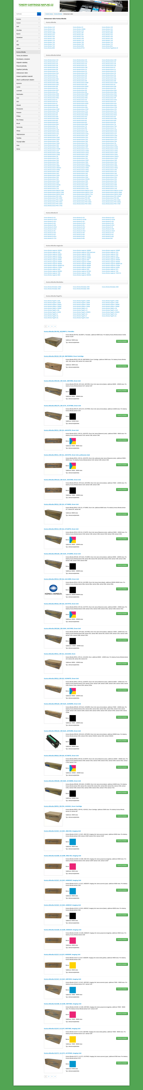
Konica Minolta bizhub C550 (51, 177)
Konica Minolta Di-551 (108, 234)
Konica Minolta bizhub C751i (109, 186)
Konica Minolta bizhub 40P (109, 98)
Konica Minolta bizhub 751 (51, 126)
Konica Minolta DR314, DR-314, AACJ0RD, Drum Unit (61, 579)
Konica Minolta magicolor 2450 (110, 256)
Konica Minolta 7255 (78, 44)
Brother (28, 19)
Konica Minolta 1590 (107, 31)
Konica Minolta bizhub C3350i (52, 154)
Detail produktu (122, 341)
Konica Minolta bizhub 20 (108, 67)
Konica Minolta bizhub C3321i (81, 152)
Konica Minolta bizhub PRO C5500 (111, 200)
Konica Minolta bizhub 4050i (109, 96)
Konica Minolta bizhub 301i (51, 81)
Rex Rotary (28, 120)
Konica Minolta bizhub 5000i (80, 113)
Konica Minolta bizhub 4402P (80, 103)
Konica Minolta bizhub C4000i (81, 168)
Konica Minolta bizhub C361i (109, 162)
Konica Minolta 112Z (49, 27)
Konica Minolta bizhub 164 (80, 63)
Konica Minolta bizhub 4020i (51, 96)
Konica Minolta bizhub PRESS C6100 (54, 194)
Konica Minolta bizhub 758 (51, 128)
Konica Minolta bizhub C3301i (110, 151)
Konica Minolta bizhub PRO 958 (110, 198)
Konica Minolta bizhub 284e (51, 79)
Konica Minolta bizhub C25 (51, 135)
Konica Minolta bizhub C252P (52, 139)
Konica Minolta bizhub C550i (80, 177)
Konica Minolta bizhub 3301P (109, 82)
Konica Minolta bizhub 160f (109, 60)
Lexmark (28, 90)
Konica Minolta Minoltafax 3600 (52, 289)
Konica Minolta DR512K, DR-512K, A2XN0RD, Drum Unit (62, 704)
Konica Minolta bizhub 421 (51, 101)
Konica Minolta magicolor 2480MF (53, 258)
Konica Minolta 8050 (49, 48)
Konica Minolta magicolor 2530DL (53, 260)
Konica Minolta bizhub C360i (80, 162)
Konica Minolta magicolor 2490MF (82, 258)
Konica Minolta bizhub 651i (51, 122)
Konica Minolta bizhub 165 (109, 63)
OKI (28, 101)
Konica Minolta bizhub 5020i (80, 115)
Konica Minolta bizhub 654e (51, 124)
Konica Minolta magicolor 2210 (110, 252)
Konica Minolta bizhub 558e (109, 118)
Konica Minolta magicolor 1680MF (82, 250)
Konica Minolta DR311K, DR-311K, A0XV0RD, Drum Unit (62, 480)
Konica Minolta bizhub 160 (80, 60)
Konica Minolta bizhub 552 (109, 116)
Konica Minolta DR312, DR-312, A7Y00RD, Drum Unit (61, 504)
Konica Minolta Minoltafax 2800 (110, 287)
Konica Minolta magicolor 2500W (110, 258)
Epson (28, 34)
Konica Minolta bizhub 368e (109, 92)
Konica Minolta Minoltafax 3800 (81, 289)
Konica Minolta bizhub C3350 (109, 152)
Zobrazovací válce (22, 73)
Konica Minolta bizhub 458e (80, 107)
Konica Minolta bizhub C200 (109, 130)
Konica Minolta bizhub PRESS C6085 (112, 192)
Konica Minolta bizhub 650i (109, 120)
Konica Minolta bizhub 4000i (51, 94)
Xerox (28, 149)
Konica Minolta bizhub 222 (80, 71)
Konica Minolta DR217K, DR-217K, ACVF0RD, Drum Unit (62, 405)
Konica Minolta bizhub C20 (80, 130)
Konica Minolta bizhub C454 (109, 173)
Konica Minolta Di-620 (79, 236)
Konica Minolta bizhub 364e (109, 90)
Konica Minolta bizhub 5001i (109, 113)
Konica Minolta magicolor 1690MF (111, 250)
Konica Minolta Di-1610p (108, 219)
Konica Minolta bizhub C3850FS (81, 166)
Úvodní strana (49, 14)
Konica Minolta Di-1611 (50, 221)
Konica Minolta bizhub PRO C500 (82, 200)
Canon (28, 23)
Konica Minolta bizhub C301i (109, 145)
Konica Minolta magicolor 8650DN (82, 275)
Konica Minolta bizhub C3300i (81, 151)
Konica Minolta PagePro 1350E (110, 302)
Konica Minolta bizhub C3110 (80, 149)
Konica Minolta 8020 (78, 46)
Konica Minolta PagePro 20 (80, 310)
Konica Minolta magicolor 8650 (52, 275)
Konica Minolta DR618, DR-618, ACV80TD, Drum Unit (61, 755)
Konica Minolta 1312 (107, 29)
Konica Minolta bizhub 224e (51, 73)
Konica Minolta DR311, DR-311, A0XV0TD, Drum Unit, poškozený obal (67, 455)
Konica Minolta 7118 (78, 40)
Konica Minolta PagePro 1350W (81, 304)
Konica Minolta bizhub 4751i (80, 111)
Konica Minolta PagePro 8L (51, 318)
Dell (28, 26)
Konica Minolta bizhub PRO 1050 (53, 196)
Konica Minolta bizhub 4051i (51, 98)
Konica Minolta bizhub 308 (109, 81)
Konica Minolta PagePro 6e (80, 314)
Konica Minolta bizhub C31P (51, 151)
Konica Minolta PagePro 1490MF (52, 308)
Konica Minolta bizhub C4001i (110, 168)
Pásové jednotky (21, 66)
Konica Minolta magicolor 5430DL (82, 267)
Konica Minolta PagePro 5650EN (110, 312)
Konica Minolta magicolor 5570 (110, 269)
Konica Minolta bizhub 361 (51, 88)
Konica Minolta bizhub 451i (80, 105)
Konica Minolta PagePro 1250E (110, 301)
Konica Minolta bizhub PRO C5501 (53, 202)
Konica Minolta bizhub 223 (109, 71)
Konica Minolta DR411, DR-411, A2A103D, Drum (59, 654)
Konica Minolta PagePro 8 (80, 316)
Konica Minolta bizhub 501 (51, 115)
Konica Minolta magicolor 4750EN (53, 267)
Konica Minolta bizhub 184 (109, 65)
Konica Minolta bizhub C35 (51, 156)
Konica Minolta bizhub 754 (80, 126)
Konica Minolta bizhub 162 (109, 62)
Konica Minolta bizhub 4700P (51, 109)
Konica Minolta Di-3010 (50, 229)
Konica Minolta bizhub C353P (81, 160)
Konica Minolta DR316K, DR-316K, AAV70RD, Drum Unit (62, 628)
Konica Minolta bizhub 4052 (80, 98)
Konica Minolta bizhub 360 (51, 86)
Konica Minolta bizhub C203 (51, 132)
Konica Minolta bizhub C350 (80, 156)
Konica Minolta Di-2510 (108, 225)
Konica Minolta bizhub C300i (80, 145)
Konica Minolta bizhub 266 (51, 77)
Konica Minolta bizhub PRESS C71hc (83, 194)
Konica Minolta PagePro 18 (80, 308)
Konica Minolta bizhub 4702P (80, 109)
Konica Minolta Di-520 (50, 234)
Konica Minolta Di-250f (50, 225)
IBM (28, 45)
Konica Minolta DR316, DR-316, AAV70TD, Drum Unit (61, 604)
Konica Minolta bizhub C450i (51, 171)
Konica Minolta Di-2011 (79, 223)
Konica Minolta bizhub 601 (80, 120)
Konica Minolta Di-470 (108, 233)
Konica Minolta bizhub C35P (109, 160)
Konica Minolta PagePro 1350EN (52, 304)
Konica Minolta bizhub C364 (51, 164)
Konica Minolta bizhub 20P (51, 69)
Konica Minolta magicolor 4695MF (82, 265)
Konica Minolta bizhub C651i (80, 183)
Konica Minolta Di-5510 (50, 236)
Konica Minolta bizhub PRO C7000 (111, 204)
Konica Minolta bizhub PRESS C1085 (54, 192)
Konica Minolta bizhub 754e (109, 126)
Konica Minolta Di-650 (108, 236)
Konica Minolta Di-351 (50, 231)
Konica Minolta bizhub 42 (50, 99)
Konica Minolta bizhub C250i (109, 135)
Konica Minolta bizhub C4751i (110, 175)
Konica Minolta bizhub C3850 (52, 166)
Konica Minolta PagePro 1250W (52, 302)
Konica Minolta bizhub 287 (80, 79)
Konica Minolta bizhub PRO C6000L (111, 202)
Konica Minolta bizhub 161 (51, 62)
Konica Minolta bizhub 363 (80, 90)
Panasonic (28, 109)
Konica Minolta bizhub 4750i (51, 111)
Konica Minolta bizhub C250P (52, 137)
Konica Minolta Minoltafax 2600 (81, 287)
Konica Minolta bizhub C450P (81, 171)
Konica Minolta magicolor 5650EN (53, 271)
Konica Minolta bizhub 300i (109, 79)
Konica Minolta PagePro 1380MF (110, 304)
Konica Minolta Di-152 (79, 217)
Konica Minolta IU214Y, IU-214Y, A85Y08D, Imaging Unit (62, 1028)
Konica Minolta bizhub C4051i (81, 169)
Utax (28, 145)
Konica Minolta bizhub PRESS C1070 (83, 190)
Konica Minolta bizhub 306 (80, 81)
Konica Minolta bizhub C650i (51, 183)
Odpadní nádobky (21, 62)
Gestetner (28, 37)
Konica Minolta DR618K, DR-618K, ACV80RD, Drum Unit (62, 781)
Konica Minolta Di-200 (50, 223)
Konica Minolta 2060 (107, 33)
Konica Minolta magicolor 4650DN (111, 261)
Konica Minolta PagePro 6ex (109, 314)
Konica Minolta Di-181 (79, 221)
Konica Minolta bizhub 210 (80, 69)
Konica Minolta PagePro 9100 (81, 318)
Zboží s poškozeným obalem (25, 80)
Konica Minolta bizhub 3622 (51, 90)
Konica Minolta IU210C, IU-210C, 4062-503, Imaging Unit (62, 831)
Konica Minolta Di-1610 (108, 217)
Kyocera (28, 83)
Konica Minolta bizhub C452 (80, 173)
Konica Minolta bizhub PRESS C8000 (112, 194)
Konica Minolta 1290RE (79, 29)
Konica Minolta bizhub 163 (51, 63)
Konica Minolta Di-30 (107, 227)
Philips (28, 116)
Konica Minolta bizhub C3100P (52, 149)
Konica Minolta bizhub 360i (109, 86)
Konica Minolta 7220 (49, 44)
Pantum (28, 112)
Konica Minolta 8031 (107, 46)
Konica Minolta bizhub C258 (51, 141)
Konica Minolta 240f (78, 34)
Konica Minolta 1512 (49, 31)
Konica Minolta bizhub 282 (80, 77)
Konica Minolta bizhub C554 (109, 179)
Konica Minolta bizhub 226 (109, 73)
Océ (28, 98)
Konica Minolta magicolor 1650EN (53, 250)
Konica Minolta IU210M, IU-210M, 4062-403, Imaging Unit (62, 855)
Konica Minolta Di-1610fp (79, 219)
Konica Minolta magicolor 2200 (52, 252)
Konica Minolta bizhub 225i (80, 73)
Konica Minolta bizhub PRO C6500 (53, 204)
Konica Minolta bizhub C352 (80, 158)
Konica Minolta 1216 (49, 29)
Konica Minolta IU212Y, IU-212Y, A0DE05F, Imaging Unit (62, 954)
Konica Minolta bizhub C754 (51, 188)
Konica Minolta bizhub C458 (80, 175)
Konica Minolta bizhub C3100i (110, 147)
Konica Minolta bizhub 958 (80, 128)
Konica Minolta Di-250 (108, 223)
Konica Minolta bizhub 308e (51, 82)
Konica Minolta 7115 (49, 40)
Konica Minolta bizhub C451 (109, 171)
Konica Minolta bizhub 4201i (109, 99)
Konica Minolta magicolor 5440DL (111, 267)
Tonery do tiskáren (22, 55)
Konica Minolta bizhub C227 (109, 133)
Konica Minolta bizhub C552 (51, 179)
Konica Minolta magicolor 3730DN (82, 261)
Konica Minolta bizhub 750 (109, 124)
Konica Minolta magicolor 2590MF (53, 261)
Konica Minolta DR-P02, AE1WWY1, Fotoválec (59, 331)
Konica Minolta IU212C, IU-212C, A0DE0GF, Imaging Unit (62, 880)
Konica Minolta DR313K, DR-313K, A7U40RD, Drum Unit (62, 554)
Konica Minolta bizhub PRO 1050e (82, 196)
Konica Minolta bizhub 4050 (80, 96)
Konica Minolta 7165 (78, 42)
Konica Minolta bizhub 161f (80, 62)
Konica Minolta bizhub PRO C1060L (53, 200)
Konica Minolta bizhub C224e (80, 133)
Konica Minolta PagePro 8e (109, 316)
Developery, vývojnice (23, 59)
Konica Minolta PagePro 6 (51, 314)
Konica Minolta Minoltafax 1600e (52, 287)
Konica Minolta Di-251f (79, 227)
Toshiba (28, 138)
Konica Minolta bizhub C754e (80, 188)
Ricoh (28, 123)
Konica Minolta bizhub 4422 (109, 103)
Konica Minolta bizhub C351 (51, 158)
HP (28, 41)
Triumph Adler (28, 141)
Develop (28, 30)
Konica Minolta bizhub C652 (109, 183)
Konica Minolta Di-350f (108, 229)
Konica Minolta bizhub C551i (109, 177)
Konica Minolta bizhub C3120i (110, 149)
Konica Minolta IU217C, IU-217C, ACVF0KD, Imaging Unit (62, 1053)
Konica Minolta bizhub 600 (51, 120)
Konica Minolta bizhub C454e (52, 175)
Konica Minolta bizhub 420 (80, 99)
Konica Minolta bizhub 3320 (51, 84)
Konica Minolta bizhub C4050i (52, 169)
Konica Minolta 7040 (78, 38)
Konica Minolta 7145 (107, 40)
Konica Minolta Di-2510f (50, 227)
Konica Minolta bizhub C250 (80, 135)
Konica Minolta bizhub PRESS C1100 (83, 192)
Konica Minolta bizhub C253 (80, 139)
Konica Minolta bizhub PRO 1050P (53, 198)
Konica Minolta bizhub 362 (109, 88)
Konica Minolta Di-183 (108, 221)
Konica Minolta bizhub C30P (80, 147)
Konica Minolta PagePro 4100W (52, 312)
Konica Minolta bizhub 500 (51, 113)
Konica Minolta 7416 (49, 46)
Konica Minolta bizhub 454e (109, 105)
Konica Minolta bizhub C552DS (81, 179)
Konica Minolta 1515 (78, 31)
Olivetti (28, 105)
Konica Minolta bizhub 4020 (109, 94)
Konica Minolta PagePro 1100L (52, 301)
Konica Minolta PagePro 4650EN (81, 312)
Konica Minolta (28, 52)
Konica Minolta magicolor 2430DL (82, 256)
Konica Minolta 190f (78, 33)
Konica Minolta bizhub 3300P (80, 82)
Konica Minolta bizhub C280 (80, 141)
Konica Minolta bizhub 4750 (109, 109)
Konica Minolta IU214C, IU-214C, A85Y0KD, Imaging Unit (62, 979)
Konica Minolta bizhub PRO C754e (53, 205)
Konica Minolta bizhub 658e (80, 124)
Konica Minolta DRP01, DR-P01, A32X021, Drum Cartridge (63, 806)
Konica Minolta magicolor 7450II (81, 273)
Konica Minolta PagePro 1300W (81, 302)
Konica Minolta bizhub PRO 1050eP (111, 196)
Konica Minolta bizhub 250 (80, 75)
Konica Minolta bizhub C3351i (110, 154)
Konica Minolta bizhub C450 (109, 169)
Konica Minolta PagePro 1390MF (52, 306)
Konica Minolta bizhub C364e (80, 164)
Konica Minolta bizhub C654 (80, 185)
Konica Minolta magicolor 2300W (81, 254)
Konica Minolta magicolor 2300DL (53, 254)
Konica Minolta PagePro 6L (51, 316)
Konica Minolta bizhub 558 (80, 118)
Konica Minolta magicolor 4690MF (82, 263)
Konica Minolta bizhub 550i (51, 116)
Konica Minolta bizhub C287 (80, 143)
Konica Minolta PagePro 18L (109, 308)
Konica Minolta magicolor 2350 (110, 254)
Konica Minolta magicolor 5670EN (82, 271)
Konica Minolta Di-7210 (50, 238)
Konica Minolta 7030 (49, 38)
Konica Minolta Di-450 (79, 233)
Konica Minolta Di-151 (50, 217)
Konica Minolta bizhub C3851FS (52, 168)
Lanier (28, 87)
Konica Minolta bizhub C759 (109, 188)
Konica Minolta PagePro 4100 (110, 310)
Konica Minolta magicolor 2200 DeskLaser (84, 252)
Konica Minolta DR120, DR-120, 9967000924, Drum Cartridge (64, 356)
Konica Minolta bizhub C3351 (80, 154)
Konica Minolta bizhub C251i (80, 137)
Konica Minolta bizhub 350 (80, 84)
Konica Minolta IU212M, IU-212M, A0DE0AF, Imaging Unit (62, 930)
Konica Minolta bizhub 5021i (109, 115)
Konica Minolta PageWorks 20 (110, 48)
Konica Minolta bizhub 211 (109, 69)
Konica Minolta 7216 (107, 42)
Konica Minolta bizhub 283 (109, 77)
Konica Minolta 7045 (107, 38)
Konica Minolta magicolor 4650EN (53, 263)
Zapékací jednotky (22, 69)
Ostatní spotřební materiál (24, 76)
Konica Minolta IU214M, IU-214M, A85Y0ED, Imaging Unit (62, 1004)
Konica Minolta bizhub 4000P (80, 94)
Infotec (28, 48)
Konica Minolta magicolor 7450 (52, 273)
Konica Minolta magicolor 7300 (110, 271)
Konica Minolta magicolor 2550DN (111, 260)
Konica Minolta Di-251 (79, 225)
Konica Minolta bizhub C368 (109, 164)
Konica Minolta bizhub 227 (51, 75)
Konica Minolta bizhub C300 (51, 145)
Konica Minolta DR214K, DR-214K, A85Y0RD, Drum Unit (62, 381)
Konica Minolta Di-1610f (50, 219)
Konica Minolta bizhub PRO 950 (81, 198)
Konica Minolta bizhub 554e (51, 118)
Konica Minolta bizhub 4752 (109, 111)
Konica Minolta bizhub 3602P (80, 86)
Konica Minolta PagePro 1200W (81, 301)
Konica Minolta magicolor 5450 (52, 269)
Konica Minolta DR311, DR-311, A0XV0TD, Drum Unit (61, 430)
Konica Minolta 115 (78, 27)
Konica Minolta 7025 (107, 36)
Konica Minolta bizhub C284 (109, 141)
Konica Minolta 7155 (49, 42)
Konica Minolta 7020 (49, 36)
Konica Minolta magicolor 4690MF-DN (112, 263)
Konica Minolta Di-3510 (79, 231)
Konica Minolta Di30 (107, 238)
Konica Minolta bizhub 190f (80, 67)
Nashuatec (28, 94)
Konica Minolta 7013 (107, 34)
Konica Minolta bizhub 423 (109, 101)
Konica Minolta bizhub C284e (52, 143)
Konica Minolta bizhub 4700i (109, 107)
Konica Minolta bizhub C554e (52, 181)
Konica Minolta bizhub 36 (108, 84)
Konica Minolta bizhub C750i (80, 186)
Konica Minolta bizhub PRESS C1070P (112, 190)
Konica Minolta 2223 (49, 34)
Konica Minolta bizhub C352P (110, 158)
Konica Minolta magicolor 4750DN (111, 265)
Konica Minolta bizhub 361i (80, 88)
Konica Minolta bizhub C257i (109, 139)
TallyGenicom (28, 134)
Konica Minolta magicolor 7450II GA (111, 273)
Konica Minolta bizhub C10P (51, 130)
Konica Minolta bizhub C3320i (52, 152)
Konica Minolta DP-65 (78, 48)
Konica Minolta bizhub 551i (80, 116)
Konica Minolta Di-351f (50, 233)
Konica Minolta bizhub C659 (51, 186)
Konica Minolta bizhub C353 (51, 160)
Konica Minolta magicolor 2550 (81, 260)
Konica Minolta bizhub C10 (109, 128)
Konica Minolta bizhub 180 (51, 65)
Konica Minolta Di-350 (79, 229)
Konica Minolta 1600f (49, 33)
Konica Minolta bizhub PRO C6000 (82, 202)
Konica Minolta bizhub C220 (109, 132)
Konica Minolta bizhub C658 (109, 185)
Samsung (28, 127)
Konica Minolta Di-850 (79, 238)
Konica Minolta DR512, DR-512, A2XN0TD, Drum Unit (61, 678)
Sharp (28, 131)
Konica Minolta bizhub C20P (80, 132)
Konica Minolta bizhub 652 (80, 122)
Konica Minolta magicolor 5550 (81, 269)
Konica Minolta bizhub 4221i (80, 101)
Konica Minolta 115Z (107, 27)
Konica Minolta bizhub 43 (50, 103)
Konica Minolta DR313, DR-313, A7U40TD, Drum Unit (61, 529)
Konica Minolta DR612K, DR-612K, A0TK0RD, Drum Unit (62, 731)
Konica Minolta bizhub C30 (109, 143)
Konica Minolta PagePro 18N (51, 310)
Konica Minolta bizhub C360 (51, 162)
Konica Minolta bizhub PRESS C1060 (54, 190)
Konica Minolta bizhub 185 (51, 67)
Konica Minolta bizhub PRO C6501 (82, 204)
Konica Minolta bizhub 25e (109, 75)
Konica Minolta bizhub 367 (51, 92)
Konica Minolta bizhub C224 (51, 133)
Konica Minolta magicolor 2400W (52, 256)
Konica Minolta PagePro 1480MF (110, 306)
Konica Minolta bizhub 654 (109, 122)
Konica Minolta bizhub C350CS (110, 156)
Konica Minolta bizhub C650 (109, 181)
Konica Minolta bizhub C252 (109, 137)
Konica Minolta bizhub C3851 (109, 166)
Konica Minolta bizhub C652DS (52, 185)
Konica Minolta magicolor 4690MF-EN (54, 265)
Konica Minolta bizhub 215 (51, 71)
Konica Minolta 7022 (78, 36)
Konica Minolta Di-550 (79, 234)
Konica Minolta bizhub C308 (51, 147)
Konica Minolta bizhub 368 (80, 92)
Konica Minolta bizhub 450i (51, 105)
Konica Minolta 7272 (107, 44)
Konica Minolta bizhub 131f (51, 60)
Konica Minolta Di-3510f (108, 231)
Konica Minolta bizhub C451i (51, 173)
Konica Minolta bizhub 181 (80, 65)
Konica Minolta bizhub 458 (51, 107)
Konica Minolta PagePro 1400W (81, 306)
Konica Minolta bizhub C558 (80, 181)
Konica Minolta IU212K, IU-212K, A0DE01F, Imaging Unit (62, 905)
